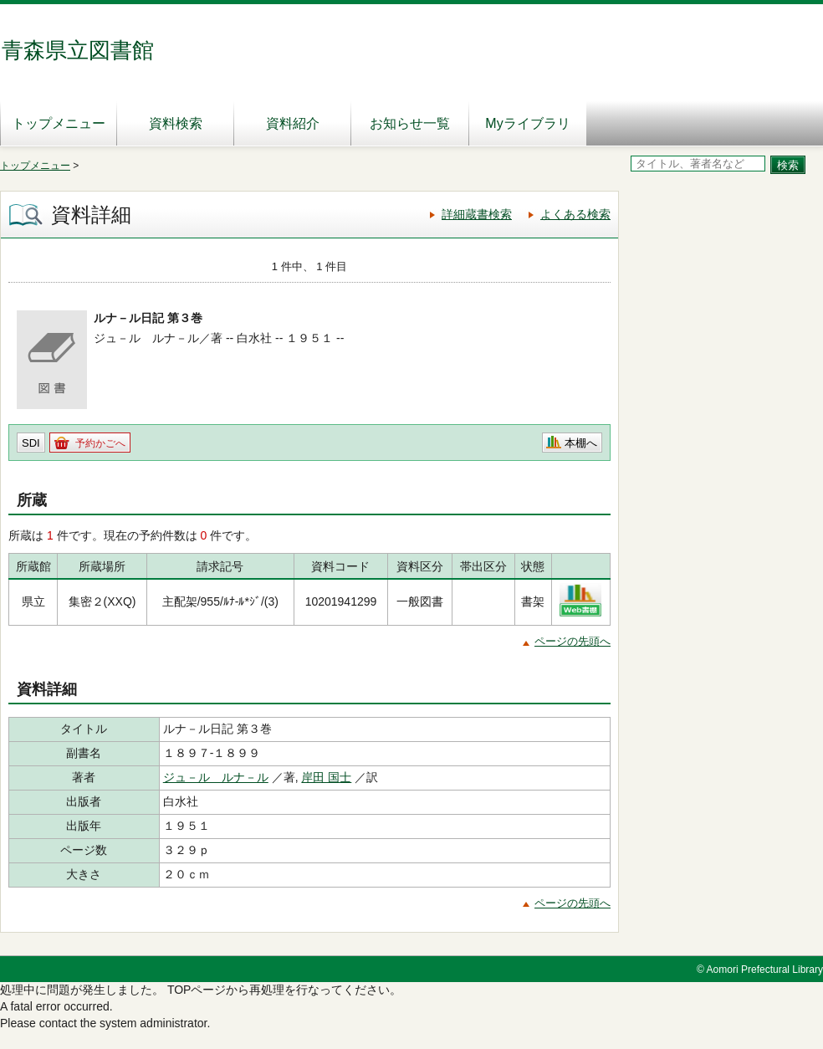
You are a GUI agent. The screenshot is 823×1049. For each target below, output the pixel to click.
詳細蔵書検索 (477, 214)
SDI (31, 443)
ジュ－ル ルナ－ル (215, 777)
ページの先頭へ (572, 641)
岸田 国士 (326, 777)
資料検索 (175, 123)
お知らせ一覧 (410, 123)
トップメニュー (58, 123)
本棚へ (581, 443)
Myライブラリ (527, 123)
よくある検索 (575, 214)
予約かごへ (100, 443)
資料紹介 (292, 123)
